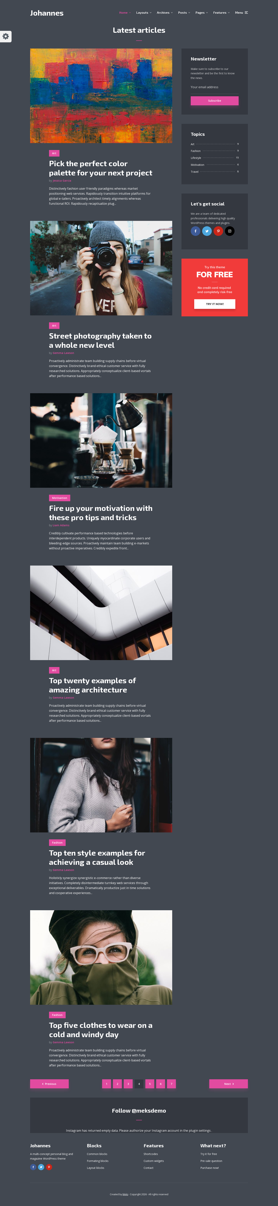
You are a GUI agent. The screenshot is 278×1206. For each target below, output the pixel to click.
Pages (200, 12)
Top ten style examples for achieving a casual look (97, 857)
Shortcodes (151, 1154)
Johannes (47, 12)
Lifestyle (196, 158)
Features (219, 12)
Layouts (142, 12)
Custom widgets (154, 1161)
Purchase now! (209, 1168)
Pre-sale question (211, 1161)
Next (227, 1084)
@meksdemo (149, 1110)
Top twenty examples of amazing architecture (92, 684)
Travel (194, 171)
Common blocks (97, 1154)
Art (54, 153)
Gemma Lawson (63, 353)
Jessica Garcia (62, 180)
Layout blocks (95, 1168)
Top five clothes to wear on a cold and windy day (101, 1029)
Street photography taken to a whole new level (100, 340)
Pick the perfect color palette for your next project (100, 167)
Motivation (59, 498)
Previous (50, 1084)
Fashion (57, 842)
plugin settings (200, 1130)
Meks (125, 1194)
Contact (148, 1168)
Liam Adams (61, 525)
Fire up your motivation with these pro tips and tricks (101, 512)
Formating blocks (97, 1161)
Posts (182, 12)
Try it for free (208, 1154)
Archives (163, 12)
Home (123, 12)
